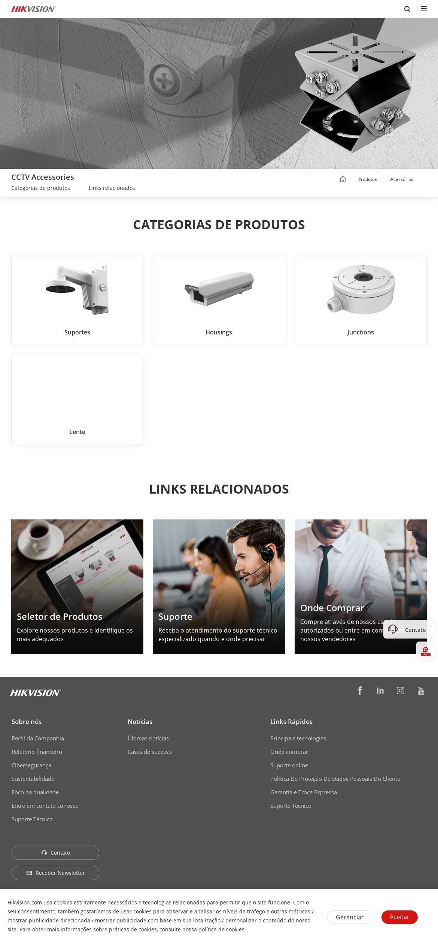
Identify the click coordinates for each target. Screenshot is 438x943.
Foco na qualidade (35, 792)
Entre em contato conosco (45, 805)
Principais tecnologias (298, 738)
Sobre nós (27, 721)
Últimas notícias (148, 738)
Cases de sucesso (150, 751)
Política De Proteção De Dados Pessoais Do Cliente (335, 778)
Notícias (140, 721)
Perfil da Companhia (38, 738)
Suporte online (289, 765)
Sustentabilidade (33, 778)
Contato (55, 852)
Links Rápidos (291, 721)
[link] (40, 188)
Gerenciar (350, 917)
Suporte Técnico (32, 819)
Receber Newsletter (55, 872)
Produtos (367, 179)
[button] (384, 180)
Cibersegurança (31, 765)
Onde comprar (289, 751)
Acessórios (401, 179)
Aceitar (400, 917)
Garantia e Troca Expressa (303, 792)
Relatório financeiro (37, 751)
